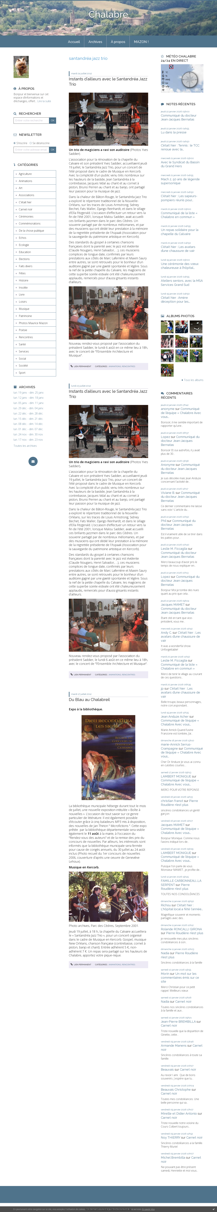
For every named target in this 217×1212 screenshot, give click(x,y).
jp (162, 688)
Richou (166, 905)
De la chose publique (31, 230)
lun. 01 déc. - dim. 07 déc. (28, 429)
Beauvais (167, 1069)
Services (24, 351)
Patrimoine (25, 316)
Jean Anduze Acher (175, 716)
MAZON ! (141, 42)
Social (22, 358)
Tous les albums (193, 380)
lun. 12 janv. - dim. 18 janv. (29, 398)
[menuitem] (74, 41)
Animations (25, 181)
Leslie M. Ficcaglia (174, 548)
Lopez (165, 437)
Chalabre (108, 14)
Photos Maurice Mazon (33, 323)
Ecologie (24, 245)
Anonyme (168, 464)
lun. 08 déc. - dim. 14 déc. (28, 424)
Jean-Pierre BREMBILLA (178, 1021)
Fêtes (22, 273)
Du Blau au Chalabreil (89, 699)
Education (25, 252)
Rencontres (26, 337)
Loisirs (23, 302)
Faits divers (25, 266)
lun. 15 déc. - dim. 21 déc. (28, 419)
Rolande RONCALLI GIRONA (181, 929)
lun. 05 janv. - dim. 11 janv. (29, 403)
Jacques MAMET (173, 604)
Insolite (23, 287)
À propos (118, 42)
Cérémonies (26, 216)
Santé (22, 344)
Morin (165, 973)
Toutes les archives (25, 446)
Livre (22, 294)
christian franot (172, 801)
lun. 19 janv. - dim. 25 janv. (29, 392)
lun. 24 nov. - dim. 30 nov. (28, 434)
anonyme (167, 409)
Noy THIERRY (170, 1137)
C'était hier (25, 202)
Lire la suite (44, 101)
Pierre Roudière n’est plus (184, 933)
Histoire (23, 280)
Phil (163, 521)
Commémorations (30, 223)
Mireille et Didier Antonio (179, 1113)
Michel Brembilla (173, 1157)
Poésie (23, 330)
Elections (24, 259)
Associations (26, 195)
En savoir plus (148, 1209)
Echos (22, 238)
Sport (22, 373)
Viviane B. (168, 493)
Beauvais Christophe (176, 1089)
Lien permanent (81, 366)
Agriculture (25, 174)
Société (23, 365)
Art (20, 188)
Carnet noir (25, 209)
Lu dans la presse (173, 132)
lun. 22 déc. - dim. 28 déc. (28, 413)
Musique (24, 309)
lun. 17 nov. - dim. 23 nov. (28, 439)
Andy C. (166, 632)
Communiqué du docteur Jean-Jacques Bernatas (180, 441)
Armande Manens (173, 1045)
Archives (95, 42)
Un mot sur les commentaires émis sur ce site (180, 977)
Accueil (74, 42)
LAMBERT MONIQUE (176, 776)
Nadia (165, 953)
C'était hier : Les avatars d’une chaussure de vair (181, 636)
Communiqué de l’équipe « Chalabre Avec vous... (181, 413)
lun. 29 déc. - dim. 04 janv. (29, 408)
